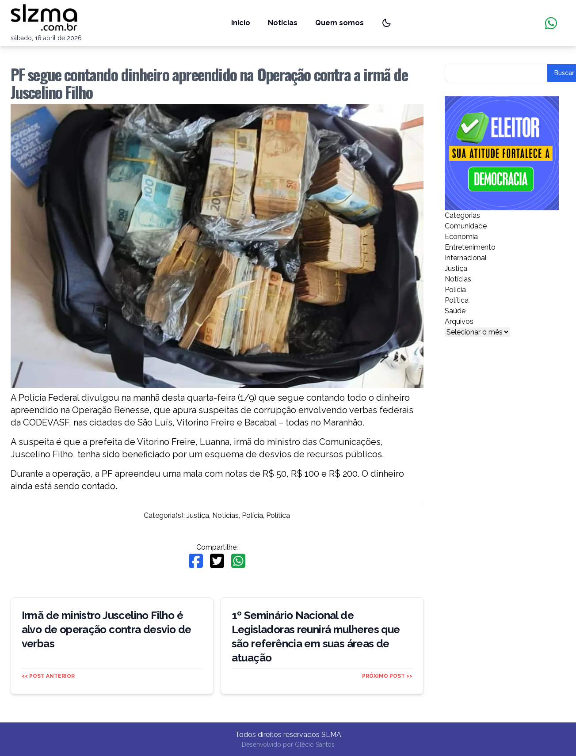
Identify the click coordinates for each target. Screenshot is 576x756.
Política (278, 515)
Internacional (466, 258)
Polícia (252, 515)
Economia (461, 236)
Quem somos (339, 23)
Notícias (283, 23)
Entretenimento (470, 247)
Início (240, 23)
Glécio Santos (315, 744)
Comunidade (466, 226)
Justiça (198, 515)
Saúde (455, 311)
